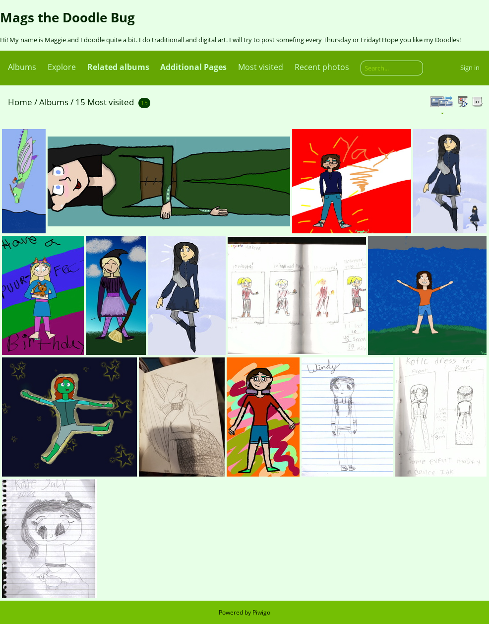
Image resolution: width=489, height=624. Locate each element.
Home (20, 102)
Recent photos (322, 67)
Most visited (260, 67)
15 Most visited (104, 102)
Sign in (470, 67)
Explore (62, 67)
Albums (22, 67)
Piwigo (261, 612)
